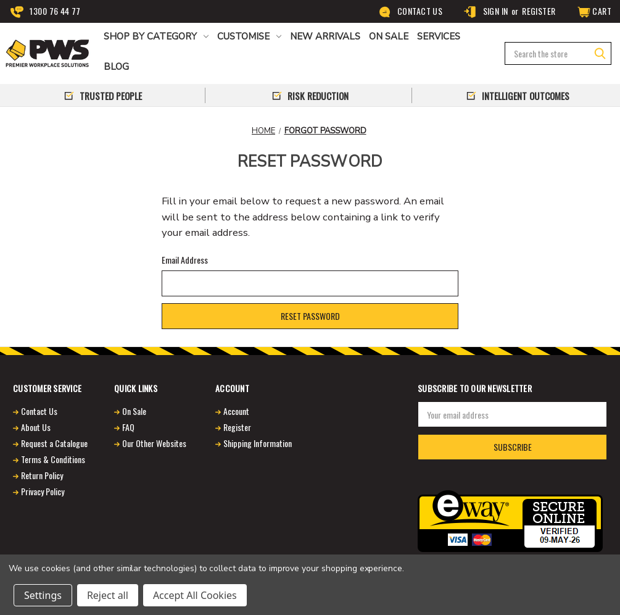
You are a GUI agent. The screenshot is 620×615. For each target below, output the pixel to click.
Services (438, 36)
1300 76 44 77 (45, 11)
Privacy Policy (42, 491)
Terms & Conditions (53, 459)
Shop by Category (156, 36)
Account (236, 410)
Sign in (485, 11)
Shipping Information (257, 443)
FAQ (128, 426)
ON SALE (388, 36)
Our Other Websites (154, 443)
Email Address (185, 259)
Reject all (107, 595)
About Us (36, 426)
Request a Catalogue (54, 443)
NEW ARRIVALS (325, 36)
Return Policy (42, 475)
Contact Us (410, 11)
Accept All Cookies (195, 595)
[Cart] (593, 11)
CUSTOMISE (249, 36)
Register (538, 10)
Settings (43, 595)
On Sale (134, 410)
